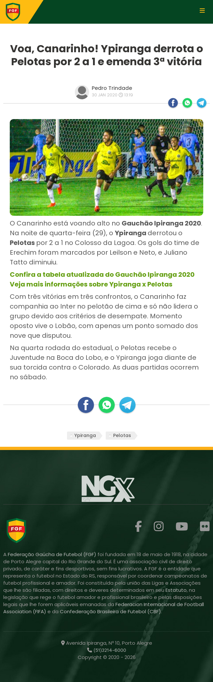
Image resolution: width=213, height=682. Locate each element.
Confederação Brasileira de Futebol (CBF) (110, 611)
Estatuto (176, 590)
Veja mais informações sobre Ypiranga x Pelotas (91, 284)
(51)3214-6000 (109, 650)
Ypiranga (85, 435)
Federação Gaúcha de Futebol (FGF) (53, 554)
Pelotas (122, 435)
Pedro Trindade (112, 88)
